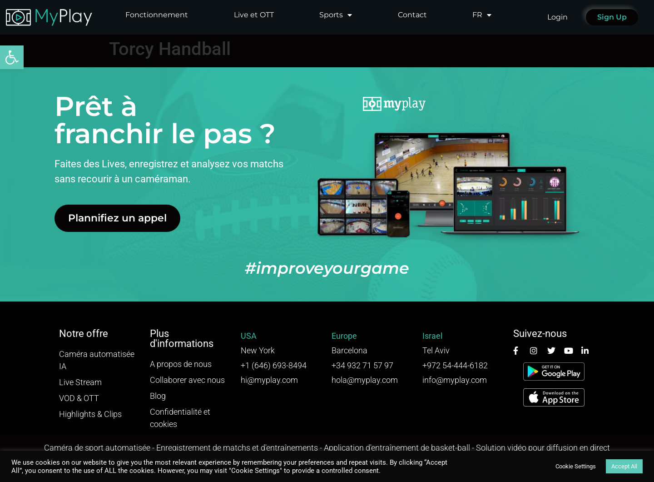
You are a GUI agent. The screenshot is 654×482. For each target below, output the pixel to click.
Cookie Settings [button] (575, 466)
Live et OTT (254, 14)
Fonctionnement (156, 14)
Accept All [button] (624, 466)
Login (557, 17)
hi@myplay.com (269, 380)
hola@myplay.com (365, 380)
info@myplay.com (454, 380)
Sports (335, 15)
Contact (412, 14)
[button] (12, 57)
